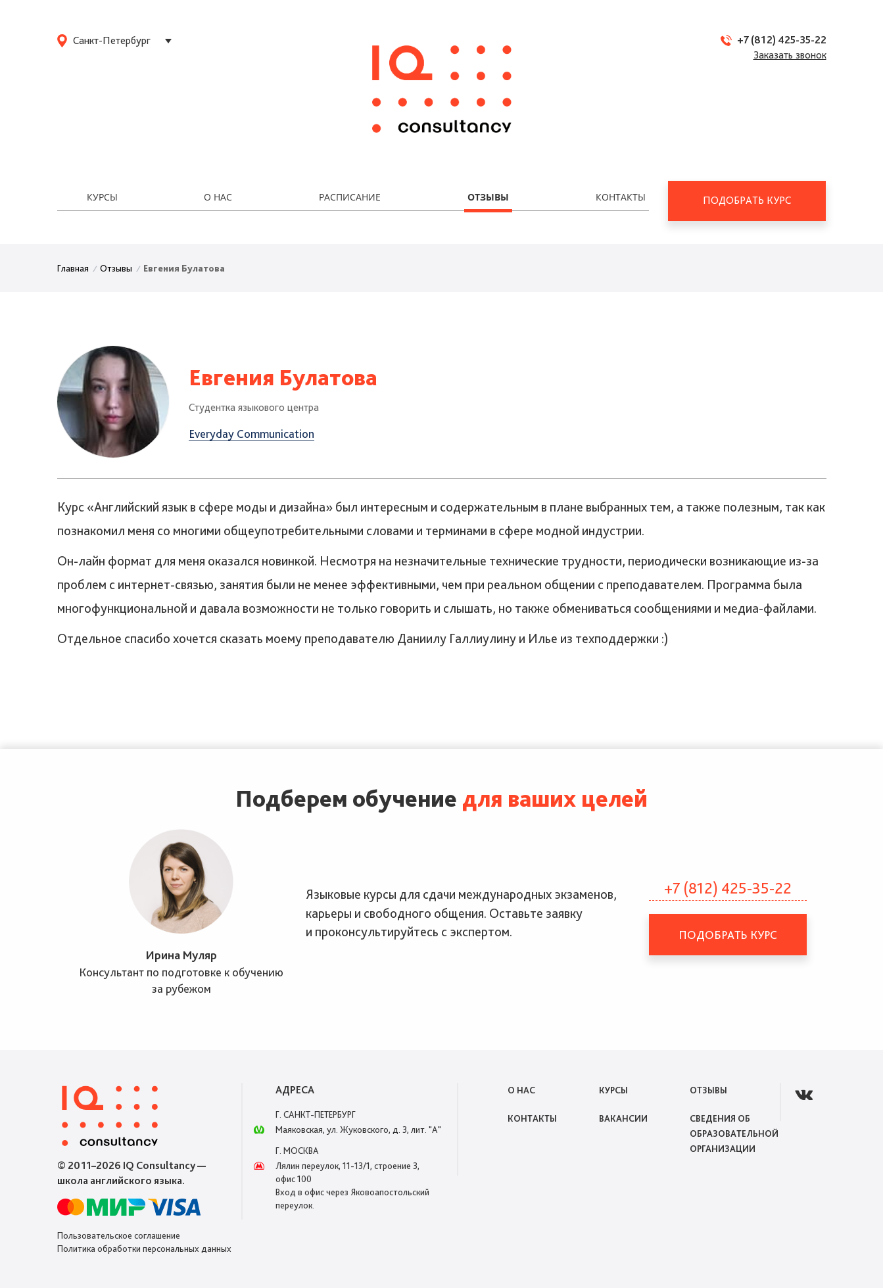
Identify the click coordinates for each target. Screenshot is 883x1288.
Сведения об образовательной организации (734, 1133)
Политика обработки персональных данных (144, 1248)
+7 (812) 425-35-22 (781, 40)
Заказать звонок (789, 55)
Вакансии (623, 1118)
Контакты (621, 197)
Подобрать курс (747, 200)
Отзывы (488, 197)
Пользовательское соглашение (118, 1235)
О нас (218, 197)
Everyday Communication (251, 434)
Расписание (350, 197)
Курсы (102, 197)
